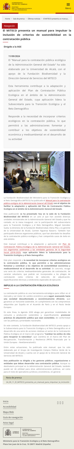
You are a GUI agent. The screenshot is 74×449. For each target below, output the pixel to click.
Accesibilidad (9, 406)
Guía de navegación (13, 417)
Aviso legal (8, 422)
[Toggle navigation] (67, 6)
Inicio (5, 401)
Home (7, 18)
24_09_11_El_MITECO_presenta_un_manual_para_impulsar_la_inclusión (37, 382)
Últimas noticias (34, 18)
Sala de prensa (19, 18)
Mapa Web (8, 412)
